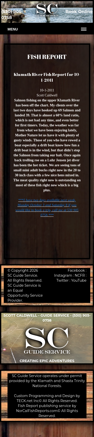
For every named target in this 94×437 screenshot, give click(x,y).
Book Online (79, 11)
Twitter (62, 280)
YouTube (78, 280)
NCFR (80, 275)
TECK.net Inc (28, 401)
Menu (13, 29)
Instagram (63, 275)
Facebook (76, 270)
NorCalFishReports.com (37, 411)
